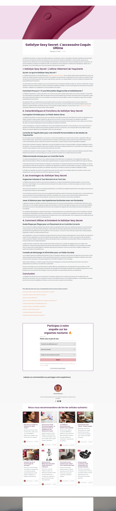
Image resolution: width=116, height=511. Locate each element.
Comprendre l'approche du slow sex (32, 312)
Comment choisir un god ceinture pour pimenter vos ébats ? (39, 292)
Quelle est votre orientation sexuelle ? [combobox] (50, 355)
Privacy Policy (66, 363)
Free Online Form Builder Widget (57, 368)
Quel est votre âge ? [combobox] (46, 349)
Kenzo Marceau (58, 393)
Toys (64, 51)
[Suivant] (58, 359)
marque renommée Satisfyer (55, 75)
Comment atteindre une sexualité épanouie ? (35, 303)
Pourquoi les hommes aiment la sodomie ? (34, 315)
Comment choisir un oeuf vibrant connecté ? (35, 294)
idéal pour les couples (85, 105)
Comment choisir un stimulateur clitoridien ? (34, 306)
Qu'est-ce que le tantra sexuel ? (31, 309)
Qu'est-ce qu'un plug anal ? (30, 297)
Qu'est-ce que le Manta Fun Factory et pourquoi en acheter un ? (40, 300)
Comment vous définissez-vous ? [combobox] (49, 344)
